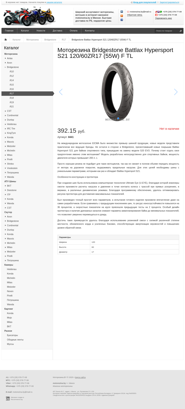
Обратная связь (134, 15)
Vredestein (12, 168)
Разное (8, 331)
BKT (9, 185)
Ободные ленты (15, 339)
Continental (12, 115)
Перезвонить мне (163, 18)
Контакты (89, 30)
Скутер (8, 212)
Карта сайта (80, 377)
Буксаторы (12, 335)
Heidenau (12, 124)
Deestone (12, 190)
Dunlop (10, 119)
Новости (41, 30)
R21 (12, 106)
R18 (12, 98)
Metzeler (11, 146)
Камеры (8, 265)
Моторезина (10, 54)
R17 (12, 93)
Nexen (10, 291)
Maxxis (10, 141)
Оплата (73, 30)
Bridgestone (13, 67)
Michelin (11, 150)
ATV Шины (10, 181)
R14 (12, 80)
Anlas (10, 58)
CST (9, 111)
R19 (12, 102)
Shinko (10, 163)
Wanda (10, 177)
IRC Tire (11, 128)
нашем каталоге (54, 2)
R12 (12, 76)
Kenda (10, 137)
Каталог (25, 30)
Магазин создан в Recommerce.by (17, 398)
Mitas (9, 155)
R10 (12, 71)
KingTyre (11, 133)
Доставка (57, 30)
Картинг (8, 309)
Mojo (9, 317)
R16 (12, 89)
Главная (9, 30)
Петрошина (13, 172)
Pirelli (10, 159)
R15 (12, 84)
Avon (9, 62)
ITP (8, 194)
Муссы (10, 344)
